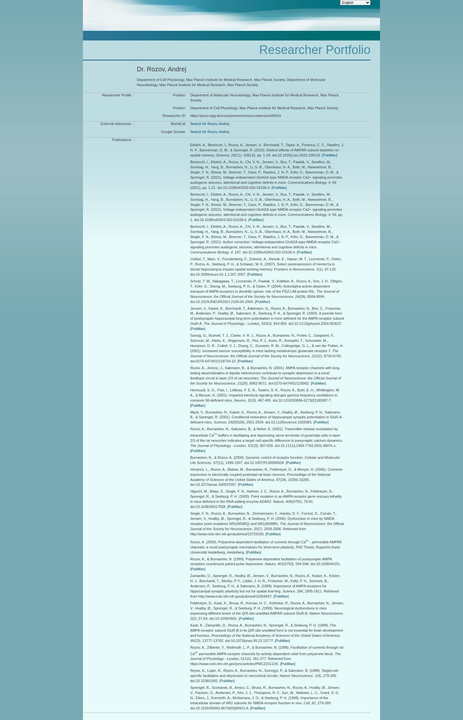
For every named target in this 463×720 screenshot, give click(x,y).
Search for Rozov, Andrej (209, 124)
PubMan (329, 155)
